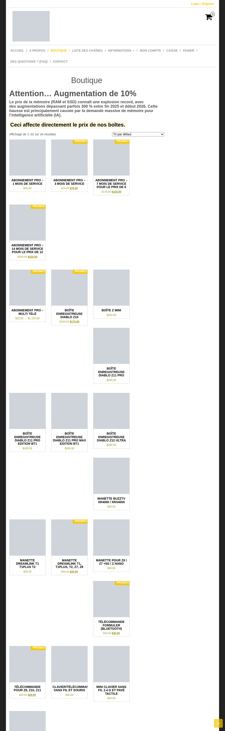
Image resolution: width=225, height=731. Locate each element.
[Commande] (138, 134)
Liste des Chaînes (87, 50)
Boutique (59, 50)
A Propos (37, 50)
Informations (121, 50)
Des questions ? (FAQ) (29, 61)
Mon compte (150, 50)
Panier (188, 50)
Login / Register (202, 3)
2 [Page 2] (86, 665)
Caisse (172, 50)
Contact (60, 61)
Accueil (17, 50)
